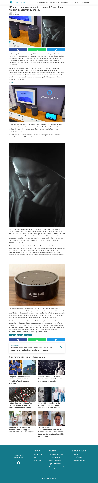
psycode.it (37, 460)
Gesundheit (64, 2)
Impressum (75, 454)
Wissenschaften (42, 2)
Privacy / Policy (77, 457)
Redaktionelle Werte (55, 460)
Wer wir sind (38, 454)
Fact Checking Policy (56, 454)
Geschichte (85, 2)
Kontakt (36, 457)
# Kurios (20, 335)
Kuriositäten (54, 2)
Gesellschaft (74, 2)
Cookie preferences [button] (78, 460)
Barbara (17, 13)
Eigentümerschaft (55, 464)
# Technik (12, 335)
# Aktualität (28, 335)
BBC (12, 82)
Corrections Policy (55, 457)
